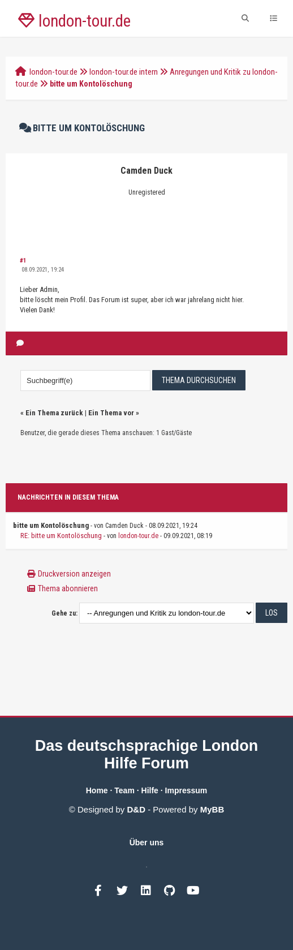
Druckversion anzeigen (74, 573)
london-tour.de (53, 72)
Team (124, 790)
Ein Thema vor (111, 413)
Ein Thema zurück (54, 413)
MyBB (212, 809)
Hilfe (149, 790)
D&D (136, 809)
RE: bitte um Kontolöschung (61, 535)
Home (97, 790)
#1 (23, 260)
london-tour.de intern (123, 72)
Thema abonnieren (68, 588)
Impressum (186, 790)
